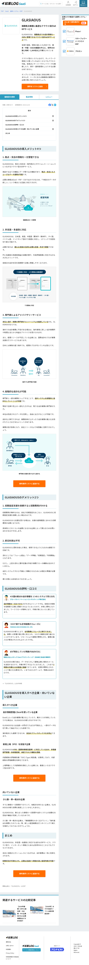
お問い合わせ (10, 945)
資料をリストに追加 (35, 86)
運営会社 (8, 942)
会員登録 (68, 5)
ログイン (75, 5)
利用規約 (8, 949)
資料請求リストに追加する (29, 483)
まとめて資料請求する (72, 23)
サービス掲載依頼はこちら (31, 950)
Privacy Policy (10, 953)
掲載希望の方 (83, 5)
